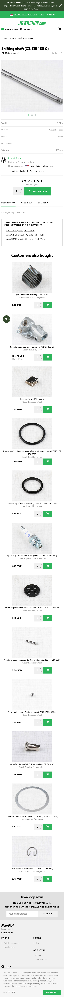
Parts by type (9, 947)
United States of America (25, 15)
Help (37, 943)
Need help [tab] (26, 203)
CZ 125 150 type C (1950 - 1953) (20, 230)
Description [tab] (8, 203)
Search (26, 29)
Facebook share (37, 171)
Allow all (52, 992)
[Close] (60, 5)
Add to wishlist (18, 171)
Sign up (48, 914)
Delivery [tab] (43, 203)
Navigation (9, 29)
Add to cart (39, 191)
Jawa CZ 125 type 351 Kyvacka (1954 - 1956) (25, 234)
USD (42, 15)
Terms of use (41, 959)
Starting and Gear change (22, 38)
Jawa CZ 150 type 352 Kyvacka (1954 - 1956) (25, 239)
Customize (9, 992)
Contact (38, 955)
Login (51, 15)
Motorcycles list (10, 53)
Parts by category (11, 943)
